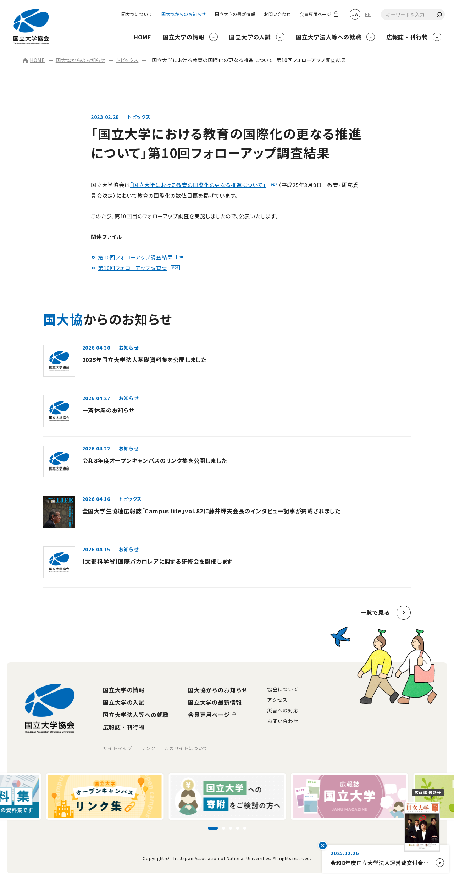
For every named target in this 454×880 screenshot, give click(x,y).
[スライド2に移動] (223, 828)
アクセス (277, 699)
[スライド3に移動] (230, 828)
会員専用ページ (315, 14)
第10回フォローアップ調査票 (132, 268)
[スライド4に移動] (237, 828)
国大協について (137, 14)
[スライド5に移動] (244, 828)
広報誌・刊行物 (124, 727)
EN (368, 14)
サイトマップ (117, 748)
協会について (282, 689)
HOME (34, 60)
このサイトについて (186, 748)
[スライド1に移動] (213, 828)
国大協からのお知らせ (183, 14)
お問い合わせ (277, 14)
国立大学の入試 (124, 702)
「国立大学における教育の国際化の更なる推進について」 (198, 184)
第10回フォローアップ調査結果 (135, 257)
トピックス (127, 60)
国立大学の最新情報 (235, 14)
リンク (148, 748)
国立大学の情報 (124, 689)
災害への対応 (282, 710)
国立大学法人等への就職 (135, 714)
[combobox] (413, 14)
